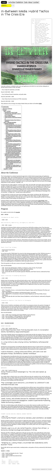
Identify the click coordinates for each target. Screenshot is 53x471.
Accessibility (44, 469)
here (29, 205)
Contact (36, 2)
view (9, 463)
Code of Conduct (36, 469)
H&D (4, 2)
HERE (40, 103)
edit (18, 463)
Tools (26, 2)
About (30, 2)
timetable (18, 212)
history (14, 463)
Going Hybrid (41, 200)
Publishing (19, 2)
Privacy (49, 469)
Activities (11, 2)
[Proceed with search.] (13, 5)
